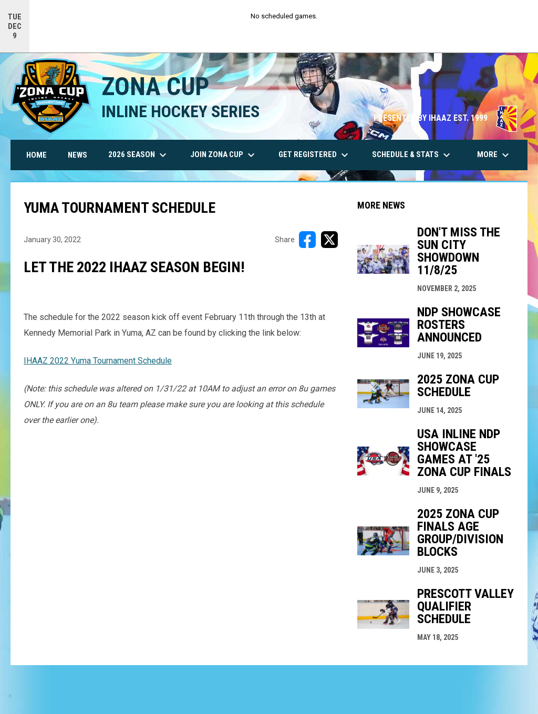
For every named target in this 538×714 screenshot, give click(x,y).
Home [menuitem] (36, 155)
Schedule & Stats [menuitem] (412, 155)
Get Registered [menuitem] (314, 155)
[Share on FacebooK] (307, 239)
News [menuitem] (77, 155)
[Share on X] (329, 239)
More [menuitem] (494, 155)
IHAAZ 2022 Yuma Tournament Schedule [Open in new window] (98, 361)
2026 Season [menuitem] (138, 155)
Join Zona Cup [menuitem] (223, 155)
